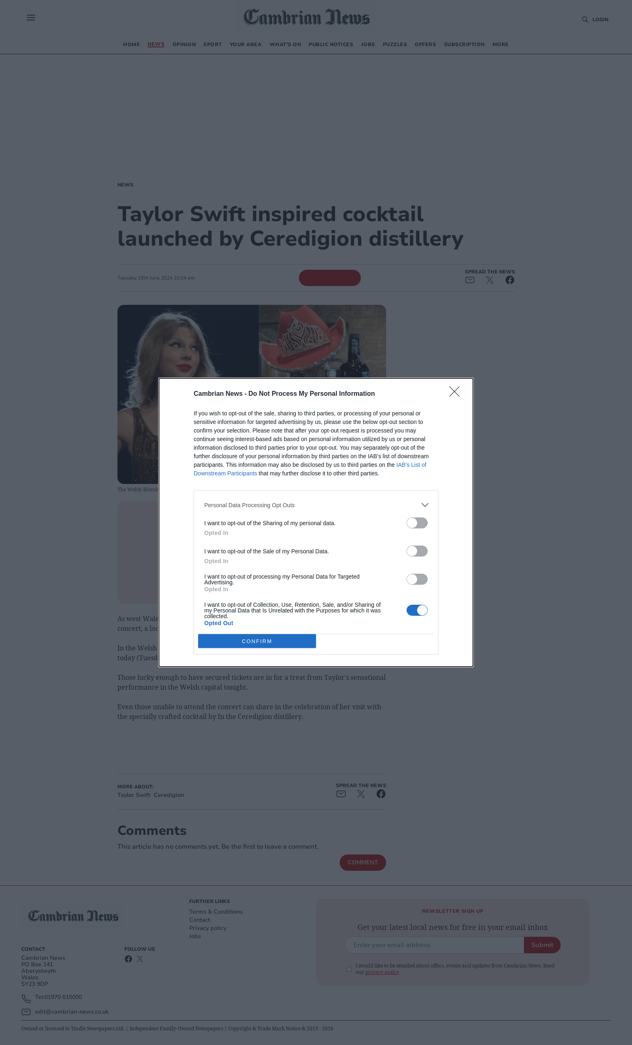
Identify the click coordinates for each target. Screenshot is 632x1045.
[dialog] (316, 522)
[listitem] (316, 505)
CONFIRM (257, 641)
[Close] (457, 394)
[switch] (417, 522)
